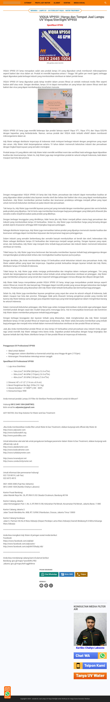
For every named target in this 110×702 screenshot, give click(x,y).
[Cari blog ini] (105, 2)
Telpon (84, 574)
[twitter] (49, 585)
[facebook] (45, 585)
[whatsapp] (54, 585)
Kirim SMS (70, 574)
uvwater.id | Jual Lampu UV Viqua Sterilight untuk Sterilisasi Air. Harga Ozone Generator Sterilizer (61, 698)
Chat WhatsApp (52, 574)
